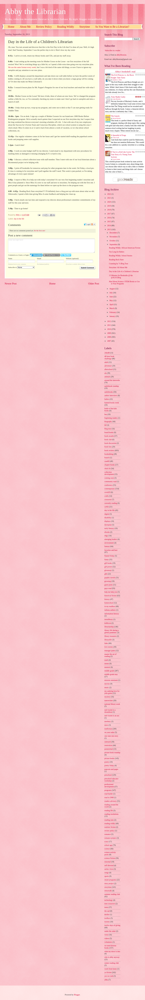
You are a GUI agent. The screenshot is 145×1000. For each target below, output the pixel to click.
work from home (110, 969)
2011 (109, 325)
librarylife (108, 640)
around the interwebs (112, 380)
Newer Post (11, 283)
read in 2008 (109, 798)
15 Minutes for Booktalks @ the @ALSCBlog (121, 276)
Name (10, 258)
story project (109, 884)
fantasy (107, 546)
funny (106, 560)
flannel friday (109, 556)
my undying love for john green (111, 692)
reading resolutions (111, 814)
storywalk (108, 891)
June (111, 297)
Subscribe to (21, 267)
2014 (109, 226)
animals (107, 377)
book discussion (110, 443)
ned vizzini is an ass (111, 716)
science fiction (109, 858)
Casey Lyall (116, 137)
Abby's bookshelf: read (125, 71)
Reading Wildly (65, 26)
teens (106, 907)
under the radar (110, 931)
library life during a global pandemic (111, 631)
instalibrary (108, 619)
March (112, 308)
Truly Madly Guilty (118, 97)
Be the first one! (39, 231)
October (112, 241)
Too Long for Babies (116, 252)
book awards (109, 436)
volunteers (108, 942)
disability (107, 518)
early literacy (109, 528)
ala (105, 373)
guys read (107, 588)
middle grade (109, 671)
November (113, 237)
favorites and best (110, 550)
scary (106, 842)
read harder (108, 794)
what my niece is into (112, 951)
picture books (109, 758)
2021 (109, 198)
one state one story (111, 736)
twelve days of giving (112, 925)
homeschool (108, 603)
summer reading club (112, 894)
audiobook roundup (111, 386)
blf (105, 425)
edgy (106, 536)
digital (106, 514)
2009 (109, 333)
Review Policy (44, 26)
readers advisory (110, 801)
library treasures (110, 636)
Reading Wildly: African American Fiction (124, 248)
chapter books (109, 465)
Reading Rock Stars (116, 260)
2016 (109, 218)
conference (108, 485)
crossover (107, 500)
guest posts (108, 585)
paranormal (108, 749)
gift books (108, 563)
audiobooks (108, 392)
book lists (107, 447)
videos (106, 938)
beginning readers (110, 418)
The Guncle (115, 116)
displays (107, 521)
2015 (109, 222)
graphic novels (109, 578)
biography (108, 422)
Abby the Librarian (35, 11)
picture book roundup (112, 753)
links (106, 643)
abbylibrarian (121, 55)
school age (108, 845)
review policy (109, 831)
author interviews (110, 396)
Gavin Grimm (116, 159)
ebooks (107, 532)
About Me (25, 26)
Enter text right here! (51, 245)
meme (106, 664)
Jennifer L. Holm (117, 80)
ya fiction (107, 972)
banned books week (111, 403)
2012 (109, 321)
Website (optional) (72, 258)
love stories (108, 647)
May (111, 301)
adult (106, 362)
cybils (106, 507)
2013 (109, 230)
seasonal (107, 862)
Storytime (84, 26)
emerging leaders (110, 539)
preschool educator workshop (111, 780)
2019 (109, 206)
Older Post (93, 283)
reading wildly (109, 824)
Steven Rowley (117, 118)
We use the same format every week (22, 67)
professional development (109, 785)
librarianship (109, 627)
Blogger (77, 995)
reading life (108, 811)
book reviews (109, 450)
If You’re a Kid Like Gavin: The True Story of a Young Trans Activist (123, 154)
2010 (109, 329)
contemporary (109, 489)
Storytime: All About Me (118, 267)
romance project (110, 838)
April (111, 305)
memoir (107, 667)
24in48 (106, 353)
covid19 (107, 492)
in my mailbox (109, 606)
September (113, 245)
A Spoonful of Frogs (118, 135)
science (107, 849)
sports (106, 876)
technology (108, 900)
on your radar (109, 732)
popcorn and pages (111, 769)
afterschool (108, 369)
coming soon (109, 478)
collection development (109, 473)
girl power (108, 567)
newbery (107, 721)
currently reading (110, 503)
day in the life (19, 219)
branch (106, 458)
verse (106, 935)
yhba (106, 980)
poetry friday (109, 766)
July (111, 293)
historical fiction (110, 596)
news (106, 725)
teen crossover (109, 904)
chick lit (107, 469)
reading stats (109, 820)
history (106, 599)
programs (107, 790)
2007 (109, 341)
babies (106, 399)
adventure (108, 366)
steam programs (110, 880)
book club (108, 440)
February (113, 312)
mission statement (111, 680)
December (113, 233)
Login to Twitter (66, 255)
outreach (107, 742)
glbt (105, 574)
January (112, 316)
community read (110, 482)
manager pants (109, 651)
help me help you (110, 592)
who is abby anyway (111, 957)
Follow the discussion (93, 224)
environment (109, 543)
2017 (109, 214)
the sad (107, 911)
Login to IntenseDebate (36, 255)
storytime (107, 887)
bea (105, 414)
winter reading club (111, 963)
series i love (108, 869)
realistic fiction (109, 827)
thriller (106, 915)
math (106, 660)
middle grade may (111, 674)
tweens (106, 922)
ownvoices (108, 745)
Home (11, 26)
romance (107, 834)
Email (39, 258)
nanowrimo (108, 701)
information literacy (111, 614)
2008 (109, 337)
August (112, 289)
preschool (108, 775)
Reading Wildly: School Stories (120, 256)
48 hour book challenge (109, 357)
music (106, 688)
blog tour (107, 429)
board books (108, 432)
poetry (106, 762)
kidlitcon (107, 623)
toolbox (107, 918)
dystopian (108, 525)
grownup (107, 581)
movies (107, 684)
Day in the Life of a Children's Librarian (124, 271)
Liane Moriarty (117, 99)
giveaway (107, 570)
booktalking (108, 454)
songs (106, 873)
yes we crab (108, 976)
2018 (109, 210)
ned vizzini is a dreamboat (109, 711)
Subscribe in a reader (112, 50)
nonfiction (108, 729)
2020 (109, 202)
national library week (112, 704)
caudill (106, 461)
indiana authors (110, 610)
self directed (108, 865)
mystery (107, 697)
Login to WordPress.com (51, 255)
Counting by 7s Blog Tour (118, 264)
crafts (106, 496)
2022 (109, 194)
